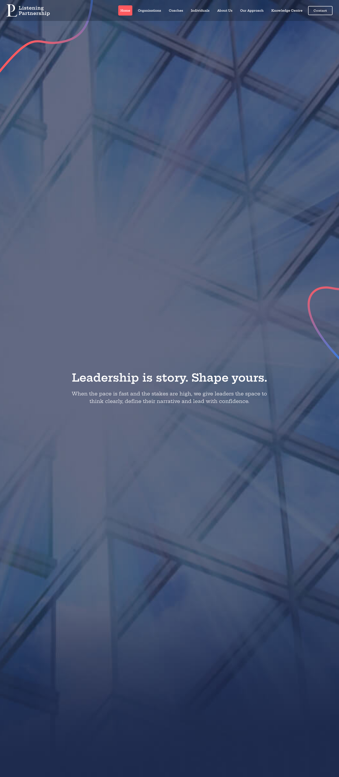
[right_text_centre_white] (28, 6)
